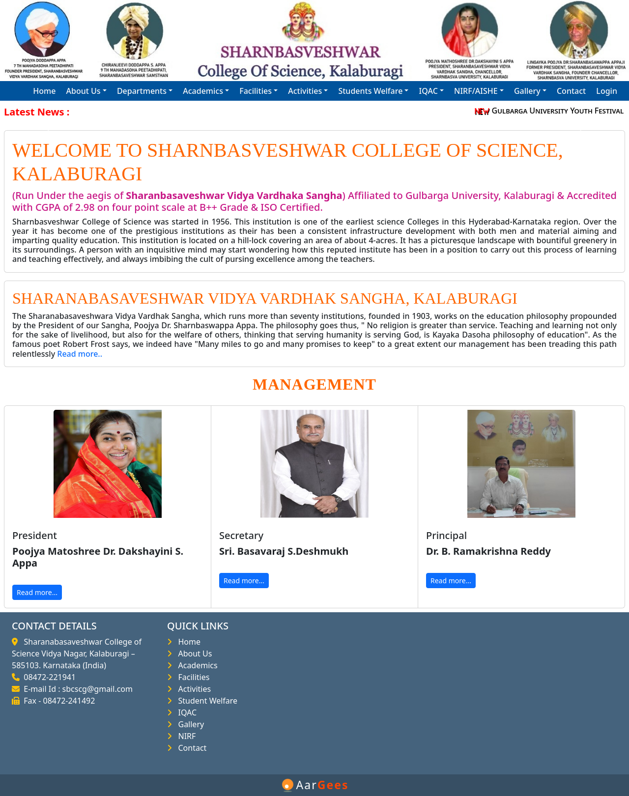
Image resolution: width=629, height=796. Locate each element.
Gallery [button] (527, 90)
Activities (192, 688)
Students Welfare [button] (370, 90)
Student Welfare (205, 700)
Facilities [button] (255, 90)
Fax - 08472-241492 (57, 700)
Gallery (189, 724)
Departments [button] (142, 90)
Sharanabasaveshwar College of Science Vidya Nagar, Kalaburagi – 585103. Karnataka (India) (77, 653)
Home (44, 90)
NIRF (185, 736)
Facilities (191, 677)
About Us (193, 653)
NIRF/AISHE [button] (476, 90)
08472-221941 (48, 677)
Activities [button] (305, 90)
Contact (571, 90)
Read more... (37, 592)
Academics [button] (203, 90)
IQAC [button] (428, 90)
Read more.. (79, 353)
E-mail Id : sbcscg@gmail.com (76, 688)
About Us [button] (83, 90)
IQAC (185, 712)
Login (606, 90)
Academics (196, 665)
